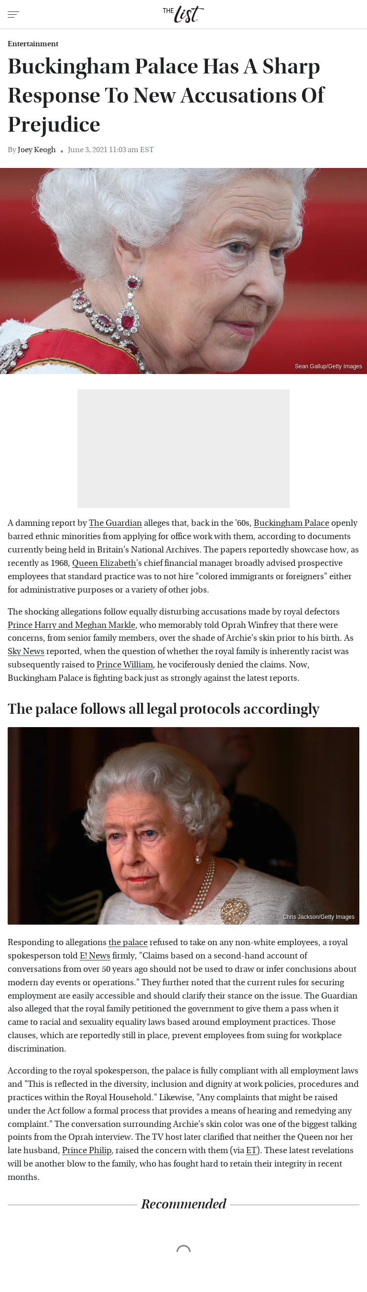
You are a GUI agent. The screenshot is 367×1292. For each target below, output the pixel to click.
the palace (128, 943)
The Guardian (115, 523)
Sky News (26, 651)
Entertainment (33, 44)
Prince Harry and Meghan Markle (71, 625)
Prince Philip (86, 1151)
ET (251, 1151)
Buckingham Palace (291, 523)
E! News (95, 956)
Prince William (125, 665)
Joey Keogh (37, 149)
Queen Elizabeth (104, 563)
